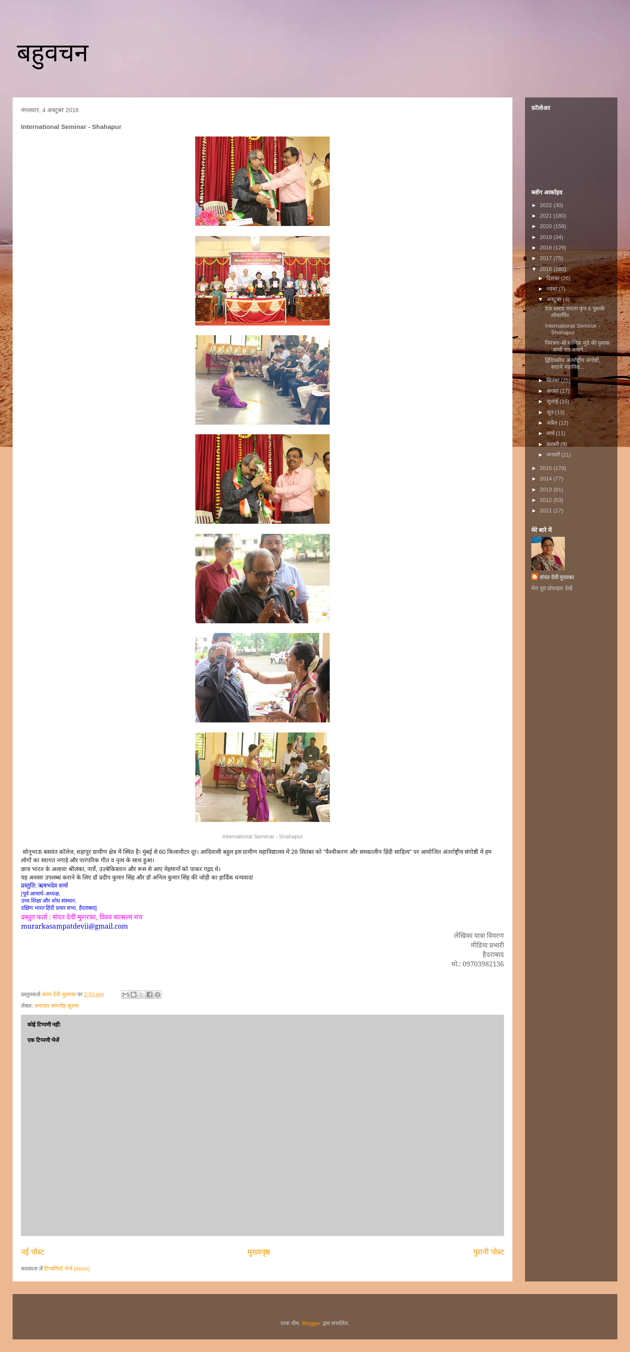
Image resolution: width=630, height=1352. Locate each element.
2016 (547, 269)
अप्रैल (552, 423)
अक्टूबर (554, 299)
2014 (547, 478)
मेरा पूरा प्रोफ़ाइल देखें (551, 588)
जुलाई (553, 401)
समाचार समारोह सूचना (56, 1006)
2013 (547, 489)
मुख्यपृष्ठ (258, 1252)
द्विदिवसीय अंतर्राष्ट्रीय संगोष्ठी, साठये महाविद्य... (572, 363)
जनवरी (554, 455)
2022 (547, 205)
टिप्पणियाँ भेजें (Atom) (67, 1268)
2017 (547, 258)
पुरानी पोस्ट (488, 1252)
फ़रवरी (553, 444)
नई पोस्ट (32, 1252)
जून (550, 412)
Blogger (311, 1323)
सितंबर (553, 380)
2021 (547, 216)
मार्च (551, 433)
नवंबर (552, 289)
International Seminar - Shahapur (572, 329)
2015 (547, 468)
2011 (547, 510)
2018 (547, 247)
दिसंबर (553, 278)
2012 (547, 500)
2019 (547, 237)
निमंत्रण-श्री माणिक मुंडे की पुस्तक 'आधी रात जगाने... (577, 346)
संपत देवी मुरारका (557, 577)
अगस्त (553, 391)
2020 (547, 226)
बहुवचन (52, 53)
